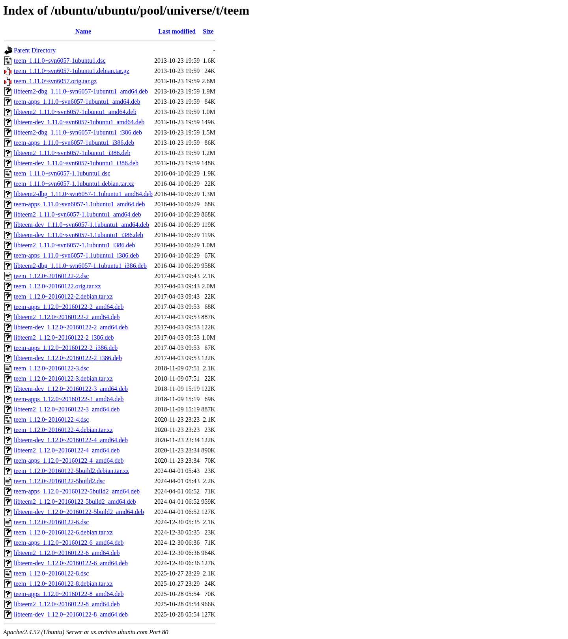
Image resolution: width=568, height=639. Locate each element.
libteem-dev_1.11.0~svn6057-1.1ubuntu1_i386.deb (78, 235)
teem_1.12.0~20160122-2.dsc (51, 276)
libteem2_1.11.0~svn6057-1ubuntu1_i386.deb (72, 152)
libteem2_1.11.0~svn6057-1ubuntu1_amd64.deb (75, 111)
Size (208, 31)
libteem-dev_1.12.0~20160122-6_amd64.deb (71, 563)
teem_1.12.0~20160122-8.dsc (51, 573)
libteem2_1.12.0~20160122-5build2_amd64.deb (75, 501)
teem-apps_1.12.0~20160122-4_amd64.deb (68, 460)
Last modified (177, 31)
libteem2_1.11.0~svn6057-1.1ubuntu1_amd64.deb (77, 214)
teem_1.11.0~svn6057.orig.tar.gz (55, 81)
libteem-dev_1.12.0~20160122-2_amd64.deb (71, 327)
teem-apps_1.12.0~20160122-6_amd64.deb (68, 542)
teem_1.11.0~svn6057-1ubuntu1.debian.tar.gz (71, 70)
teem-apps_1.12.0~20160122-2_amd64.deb (68, 306)
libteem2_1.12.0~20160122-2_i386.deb (64, 337)
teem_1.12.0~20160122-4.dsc (51, 419)
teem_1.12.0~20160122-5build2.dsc (59, 481)
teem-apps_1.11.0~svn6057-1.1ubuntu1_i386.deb (76, 255)
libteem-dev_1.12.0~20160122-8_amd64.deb (71, 614)
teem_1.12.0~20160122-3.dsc (51, 368)
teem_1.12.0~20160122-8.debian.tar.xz (63, 583)
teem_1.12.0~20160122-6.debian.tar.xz (63, 532)
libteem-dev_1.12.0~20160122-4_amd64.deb (71, 440)
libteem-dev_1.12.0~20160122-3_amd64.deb (71, 388)
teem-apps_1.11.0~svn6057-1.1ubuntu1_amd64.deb (79, 204)
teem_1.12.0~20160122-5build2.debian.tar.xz (71, 470)
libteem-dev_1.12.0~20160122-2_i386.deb (68, 358)
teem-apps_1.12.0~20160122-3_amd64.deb (68, 399)
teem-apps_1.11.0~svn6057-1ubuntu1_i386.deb (74, 142)
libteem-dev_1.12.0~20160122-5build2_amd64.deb (79, 511)
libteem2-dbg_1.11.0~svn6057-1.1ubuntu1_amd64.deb (83, 194)
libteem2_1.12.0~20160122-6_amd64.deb (67, 552)
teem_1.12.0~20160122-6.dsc (51, 522)
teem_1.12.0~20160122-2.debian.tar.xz (63, 296)
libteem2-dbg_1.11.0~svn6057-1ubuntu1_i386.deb (78, 132)
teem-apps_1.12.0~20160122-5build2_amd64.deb (77, 491)
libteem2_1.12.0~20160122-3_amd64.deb (67, 409)
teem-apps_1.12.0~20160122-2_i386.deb (66, 347)
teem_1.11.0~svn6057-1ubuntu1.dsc (59, 60)
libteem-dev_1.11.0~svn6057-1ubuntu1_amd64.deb (79, 122)
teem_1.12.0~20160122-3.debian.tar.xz (63, 378)
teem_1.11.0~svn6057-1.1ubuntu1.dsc (62, 173)
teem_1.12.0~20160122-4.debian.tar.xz (63, 429)
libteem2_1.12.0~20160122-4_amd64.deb (67, 450)
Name (83, 31)
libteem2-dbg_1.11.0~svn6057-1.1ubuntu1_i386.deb (80, 265)
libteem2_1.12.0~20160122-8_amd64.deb (67, 604)
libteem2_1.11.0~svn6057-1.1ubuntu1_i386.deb (74, 245)
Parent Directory (35, 50)
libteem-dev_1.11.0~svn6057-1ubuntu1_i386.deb (76, 163)
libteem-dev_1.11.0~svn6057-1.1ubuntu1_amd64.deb (81, 224)
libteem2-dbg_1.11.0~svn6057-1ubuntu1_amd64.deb (81, 91)
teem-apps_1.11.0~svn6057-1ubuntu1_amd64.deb (77, 101)
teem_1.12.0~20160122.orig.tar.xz (57, 286)
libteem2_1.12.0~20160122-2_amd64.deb (67, 317)
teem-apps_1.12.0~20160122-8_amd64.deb (68, 593)
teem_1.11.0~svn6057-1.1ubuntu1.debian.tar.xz (74, 183)
